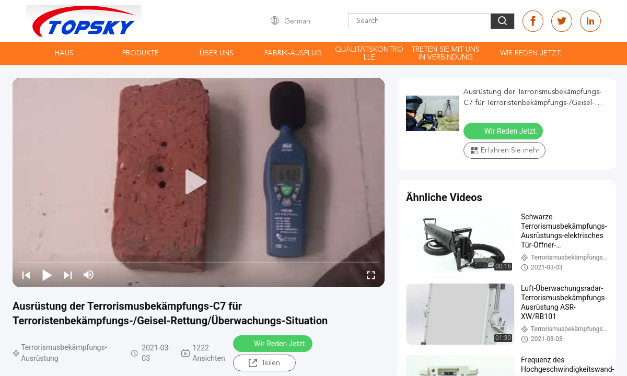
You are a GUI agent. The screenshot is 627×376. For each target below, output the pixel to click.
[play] (198, 182)
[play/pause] (47, 275)
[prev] (26, 275)
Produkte (140, 53)
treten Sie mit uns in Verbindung (445, 53)
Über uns (217, 53)
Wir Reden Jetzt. (530, 53)
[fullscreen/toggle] (371, 275)
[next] (67, 275)
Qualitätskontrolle (369, 53)
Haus (64, 53)
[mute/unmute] (88, 275)
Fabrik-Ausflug (293, 53)
